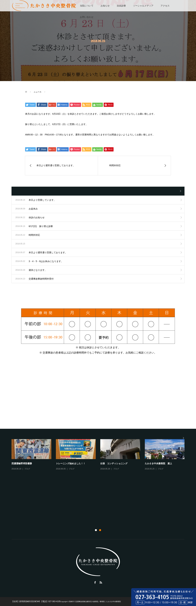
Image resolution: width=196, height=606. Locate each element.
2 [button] (100, 530)
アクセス (165, 5)
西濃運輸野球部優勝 (22, 463)
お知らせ (105, 5)
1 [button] (96, 530)
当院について (86, 5)
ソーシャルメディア (143, 5)
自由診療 (121, 5)
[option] (100, 455)
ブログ (27, 469)
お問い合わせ (86, 17)
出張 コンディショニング (113, 463)
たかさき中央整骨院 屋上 (158, 463)
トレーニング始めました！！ (70, 463)
